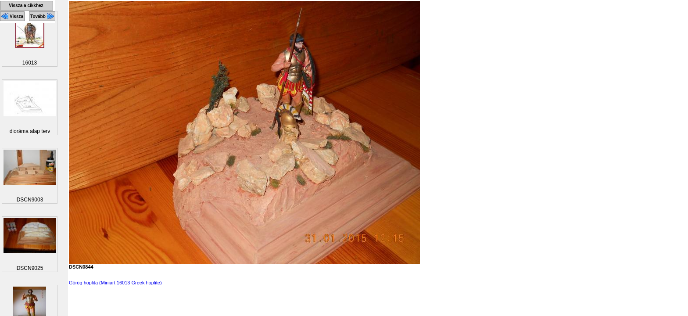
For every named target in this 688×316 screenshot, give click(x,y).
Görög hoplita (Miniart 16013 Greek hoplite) (115, 282)
